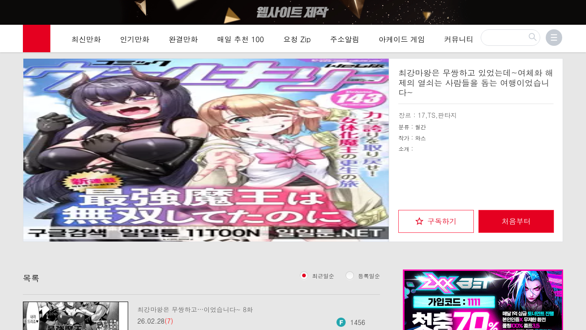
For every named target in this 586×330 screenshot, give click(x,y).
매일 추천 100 (240, 38)
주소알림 (344, 38)
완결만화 (183, 38)
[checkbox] (436, 219)
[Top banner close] (575, 9)
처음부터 (516, 219)
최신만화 (86, 38)
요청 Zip (297, 38)
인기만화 (134, 38)
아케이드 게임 (402, 38)
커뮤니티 (458, 38)
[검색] (510, 37)
